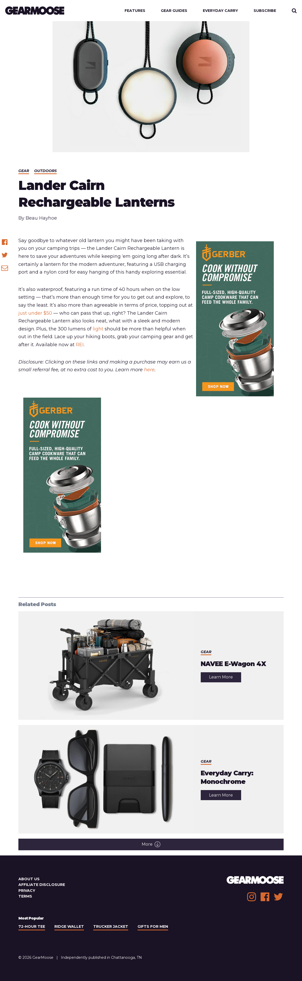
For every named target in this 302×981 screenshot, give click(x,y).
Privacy (26, 890)
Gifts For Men (153, 926)
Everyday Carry (220, 10)
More (151, 844)
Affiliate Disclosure (41, 884)
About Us (29, 879)
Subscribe (265, 10)
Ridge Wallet (69, 926)
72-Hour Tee (31, 926)
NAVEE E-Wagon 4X (233, 664)
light (98, 329)
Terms (25, 896)
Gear (23, 170)
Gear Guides (174, 10)
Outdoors (45, 170)
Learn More (225, 678)
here (149, 370)
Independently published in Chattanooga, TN (101, 957)
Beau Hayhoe (41, 218)
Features (135, 10)
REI (80, 344)
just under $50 (35, 313)
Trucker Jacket (110, 926)
